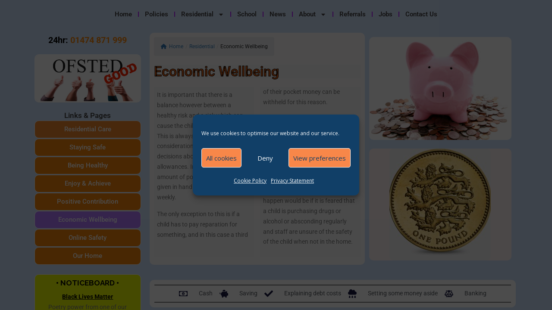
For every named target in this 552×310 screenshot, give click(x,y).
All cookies (221, 158)
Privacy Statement (292, 180)
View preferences (319, 158)
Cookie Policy (250, 180)
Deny (265, 158)
